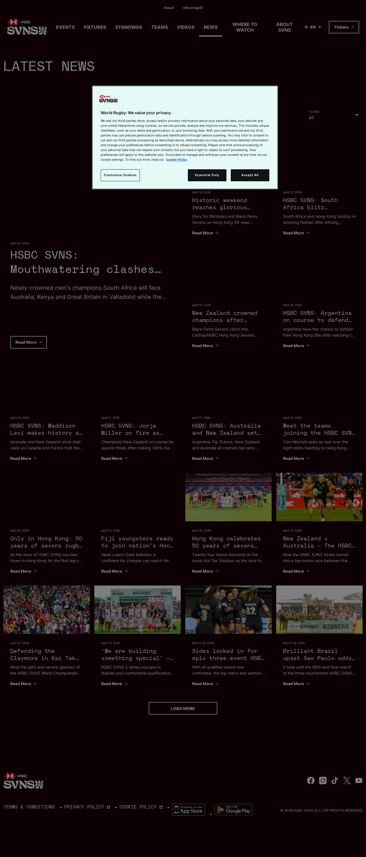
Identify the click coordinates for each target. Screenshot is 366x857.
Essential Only (207, 175)
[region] (185, 137)
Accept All (250, 175)
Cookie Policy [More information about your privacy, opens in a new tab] (176, 160)
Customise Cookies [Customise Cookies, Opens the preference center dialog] (120, 175)
